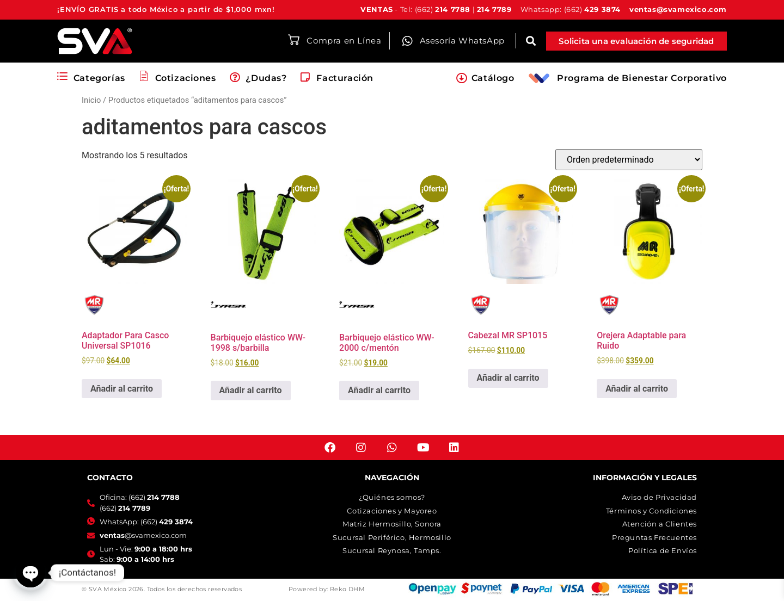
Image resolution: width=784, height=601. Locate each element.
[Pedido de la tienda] (628, 159)
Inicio (91, 100)
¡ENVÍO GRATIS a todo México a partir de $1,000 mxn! (166, 9)
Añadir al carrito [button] (121, 388)
